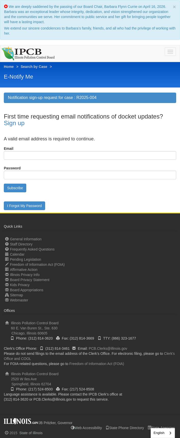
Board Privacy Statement (27, 280)
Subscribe (15, 188)
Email (8, 149)
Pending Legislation (23, 259)
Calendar (14, 254)
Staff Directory (18, 244)
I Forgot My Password (24, 206)
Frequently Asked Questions (30, 249)
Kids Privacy (17, 285)
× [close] (174, 6)
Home (9, 67)
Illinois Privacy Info (22, 274)
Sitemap (14, 295)
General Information (23, 239)
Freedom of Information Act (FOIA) (35, 264)
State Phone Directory (125, 428)
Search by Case (34, 67)
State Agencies (161, 428)
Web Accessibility (86, 428)
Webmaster (16, 300)
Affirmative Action (21, 269)
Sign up (14, 123)
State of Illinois (31, 433)
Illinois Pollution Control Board (90, 328)
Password (12, 168)
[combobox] (163, 433)
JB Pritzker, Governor (55, 423)
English (158, 433)
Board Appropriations (24, 290)
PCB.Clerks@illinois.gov (108, 348)
